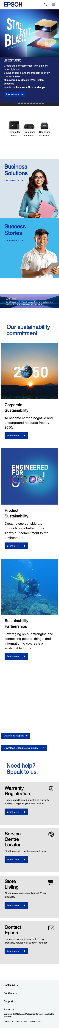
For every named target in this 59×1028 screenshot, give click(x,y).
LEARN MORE (11, 180)
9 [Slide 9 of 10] (40, 103)
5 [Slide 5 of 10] (28, 103)
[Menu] (53, 4)
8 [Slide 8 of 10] (37, 103)
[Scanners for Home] (44, 129)
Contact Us (8, 1021)
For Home (11, 985)
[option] (29, 56)
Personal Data (35, 1021)
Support (10, 1001)
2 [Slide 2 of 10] (19, 103)
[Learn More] (15, 94)
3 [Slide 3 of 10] (22, 103)
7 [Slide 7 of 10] (34, 103)
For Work (11, 993)
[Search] (45, 4)
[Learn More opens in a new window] (16, 812)
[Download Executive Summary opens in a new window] (24, 748)
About (9, 1009)
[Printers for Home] (14, 129)
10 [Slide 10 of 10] (43, 103)
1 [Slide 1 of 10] (16, 103)
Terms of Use (21, 1021)
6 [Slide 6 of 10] (31, 103)
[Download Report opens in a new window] (15, 736)
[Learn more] (16, 435)
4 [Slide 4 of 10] (25, 103)
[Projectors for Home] (29, 129)
